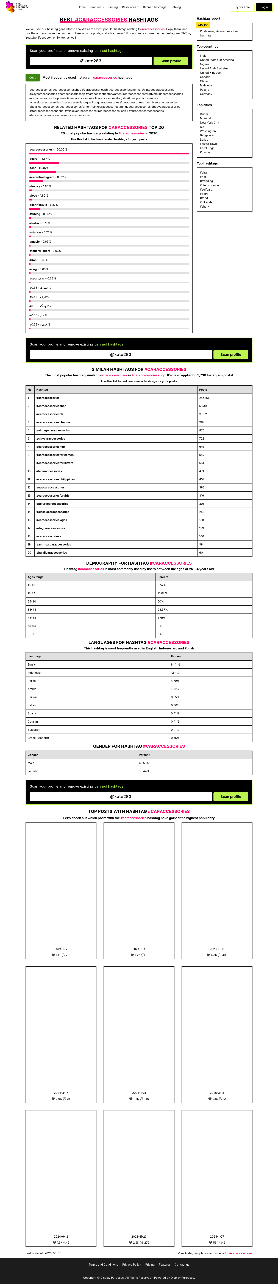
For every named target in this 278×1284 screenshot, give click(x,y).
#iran (33, 260)
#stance (35, 232)
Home (82, 7)
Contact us (182, 1264)
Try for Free (242, 7)
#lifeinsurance (209, 185)
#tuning (34, 214)
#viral (203, 172)
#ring (33, 269)
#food (204, 198)
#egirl (204, 194)
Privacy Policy (131, 1264)
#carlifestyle (38, 205)
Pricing (113, 7)
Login (264, 7)
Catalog (176, 7)
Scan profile (171, 61)
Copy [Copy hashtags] (32, 77)
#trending (206, 181)
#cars (33, 158)
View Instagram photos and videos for (215, 1253)
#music (34, 241)
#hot (203, 177)
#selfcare (206, 189)
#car (32, 168)
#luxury (34, 186)
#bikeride (206, 202)
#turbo (34, 223)
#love (33, 195)
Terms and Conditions (103, 1264)
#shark (204, 206)
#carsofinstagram (41, 177)
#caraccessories (40, 149)
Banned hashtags (154, 7)
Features (165, 1264)
